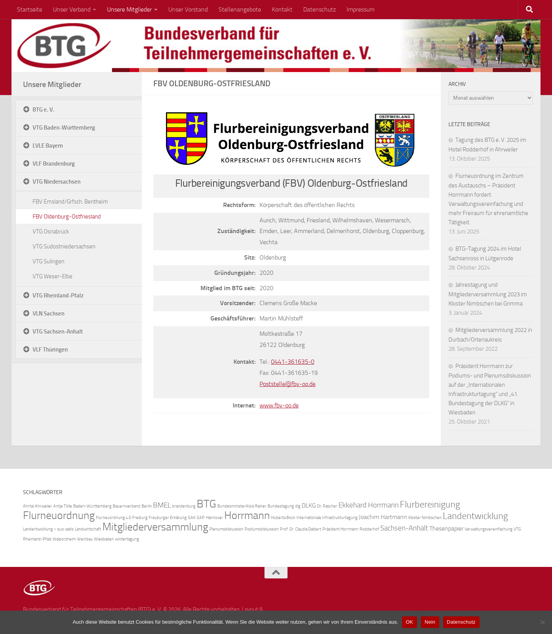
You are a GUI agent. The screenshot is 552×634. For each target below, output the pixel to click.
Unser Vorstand (188, 9)
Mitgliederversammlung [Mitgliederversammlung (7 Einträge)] (155, 527)
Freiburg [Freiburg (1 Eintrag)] (140, 517)
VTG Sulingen (48, 261)
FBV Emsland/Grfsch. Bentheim (70, 201)
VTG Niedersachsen (56, 181)
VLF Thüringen (50, 349)
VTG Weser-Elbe (52, 276)
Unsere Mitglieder (129, 9)
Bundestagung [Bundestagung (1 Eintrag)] (281, 506)
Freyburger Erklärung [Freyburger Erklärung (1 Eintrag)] (168, 517)
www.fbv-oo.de (279, 405)
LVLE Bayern (48, 145)
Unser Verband (71, 9)
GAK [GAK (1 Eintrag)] (192, 517)
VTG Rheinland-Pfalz (58, 295)
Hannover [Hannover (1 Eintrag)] (214, 517)
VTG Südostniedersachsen (64, 246)
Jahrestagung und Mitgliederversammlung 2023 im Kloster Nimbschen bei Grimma (488, 294)
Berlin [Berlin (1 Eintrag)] (146, 506)
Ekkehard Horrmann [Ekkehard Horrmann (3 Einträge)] (368, 505)
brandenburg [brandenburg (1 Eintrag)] (184, 506)
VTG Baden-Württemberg (64, 127)
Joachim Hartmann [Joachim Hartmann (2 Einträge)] (383, 517)
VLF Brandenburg (54, 163)
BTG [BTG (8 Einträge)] (206, 504)
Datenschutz (319, 9)
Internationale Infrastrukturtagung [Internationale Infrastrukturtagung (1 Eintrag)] (327, 517)
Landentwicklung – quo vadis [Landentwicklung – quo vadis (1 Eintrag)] (48, 529)
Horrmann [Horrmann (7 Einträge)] (247, 515)
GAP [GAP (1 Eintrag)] (201, 517)
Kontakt (282, 9)
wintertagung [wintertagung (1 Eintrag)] (127, 539)
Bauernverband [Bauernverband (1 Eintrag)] (126, 506)
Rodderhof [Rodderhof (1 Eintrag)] (369, 529)
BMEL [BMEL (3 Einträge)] (162, 505)
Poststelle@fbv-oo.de (287, 384)
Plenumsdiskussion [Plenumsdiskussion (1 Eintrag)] (226, 529)
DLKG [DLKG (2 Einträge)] (309, 505)
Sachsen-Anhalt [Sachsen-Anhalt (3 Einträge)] (404, 528)
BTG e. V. (43, 109)
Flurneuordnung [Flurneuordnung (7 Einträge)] (59, 515)
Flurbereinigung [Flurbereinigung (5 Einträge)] (430, 504)
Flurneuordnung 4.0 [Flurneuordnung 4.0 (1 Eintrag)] (113, 517)
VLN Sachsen (48, 313)
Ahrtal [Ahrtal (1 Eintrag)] (28, 506)
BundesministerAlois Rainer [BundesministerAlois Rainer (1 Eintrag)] (241, 506)
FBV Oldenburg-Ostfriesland (67, 216)
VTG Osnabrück (51, 231)
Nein (430, 622)
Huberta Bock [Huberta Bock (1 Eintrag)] (283, 517)
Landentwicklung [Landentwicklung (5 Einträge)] (475, 515)
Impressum (361, 9)
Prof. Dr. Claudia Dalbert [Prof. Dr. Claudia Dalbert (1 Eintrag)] (300, 529)
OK (409, 622)
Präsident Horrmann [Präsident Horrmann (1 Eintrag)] (340, 529)
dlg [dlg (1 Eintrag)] (298, 506)
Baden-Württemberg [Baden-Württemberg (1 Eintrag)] (92, 506)
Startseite (29, 9)
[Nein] (542, 622)
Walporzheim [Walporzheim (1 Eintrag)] (64, 539)
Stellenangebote (240, 9)
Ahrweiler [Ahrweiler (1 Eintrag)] (43, 506)
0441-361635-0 (292, 361)
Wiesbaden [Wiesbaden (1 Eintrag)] (104, 539)
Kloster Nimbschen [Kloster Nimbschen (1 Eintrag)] (425, 517)
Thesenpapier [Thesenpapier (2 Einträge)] (446, 528)
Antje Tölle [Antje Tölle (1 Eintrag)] (62, 506)
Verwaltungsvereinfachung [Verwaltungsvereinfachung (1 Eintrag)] (489, 529)
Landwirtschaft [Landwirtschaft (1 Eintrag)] (88, 529)
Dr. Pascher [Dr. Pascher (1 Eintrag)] (327, 506)
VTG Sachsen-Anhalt (58, 331)
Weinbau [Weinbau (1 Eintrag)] (85, 539)
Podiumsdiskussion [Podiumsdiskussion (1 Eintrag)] (262, 529)
